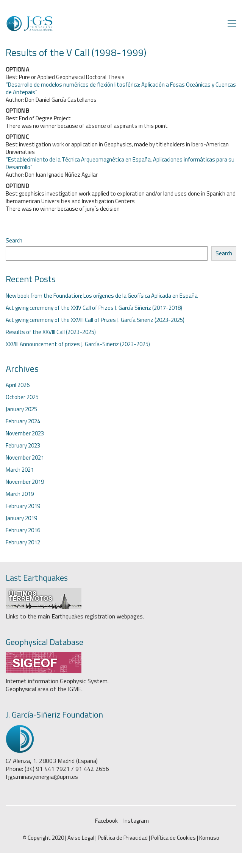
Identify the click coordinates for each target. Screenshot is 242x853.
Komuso (209, 838)
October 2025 (22, 397)
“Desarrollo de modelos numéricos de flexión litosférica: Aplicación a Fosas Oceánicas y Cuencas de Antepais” (121, 88)
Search (14, 240)
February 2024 (23, 421)
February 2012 (23, 542)
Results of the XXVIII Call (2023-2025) (51, 332)
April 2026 (18, 385)
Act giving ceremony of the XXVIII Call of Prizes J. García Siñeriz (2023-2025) (95, 320)
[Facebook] (106, 821)
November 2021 (25, 457)
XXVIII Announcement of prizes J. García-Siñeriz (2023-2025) (78, 344)
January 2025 (21, 409)
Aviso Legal (80, 838)
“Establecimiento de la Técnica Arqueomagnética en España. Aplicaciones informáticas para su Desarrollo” (120, 163)
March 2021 (20, 470)
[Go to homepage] (29, 23)
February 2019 (23, 506)
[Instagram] (136, 821)
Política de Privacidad (123, 838)
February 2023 (23, 445)
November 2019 (25, 482)
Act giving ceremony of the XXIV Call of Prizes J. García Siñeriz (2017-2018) (94, 308)
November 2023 (25, 433)
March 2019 (20, 494)
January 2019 (21, 518)
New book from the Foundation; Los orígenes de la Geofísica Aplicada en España (102, 296)
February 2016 (23, 530)
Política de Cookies (173, 838)
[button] (232, 24)
